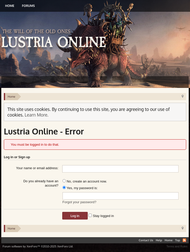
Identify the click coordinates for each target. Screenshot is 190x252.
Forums (28, 6)
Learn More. (36, 115)
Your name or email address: (37, 168)
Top (177, 240)
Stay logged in (101, 216)
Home (9, 6)
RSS (184, 240)
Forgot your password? (79, 202)
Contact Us (146, 240)
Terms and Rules (176, 246)
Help (159, 240)
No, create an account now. (84, 181)
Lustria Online (55, 39)
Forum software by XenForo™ (38, 246)
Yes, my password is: (80, 188)
